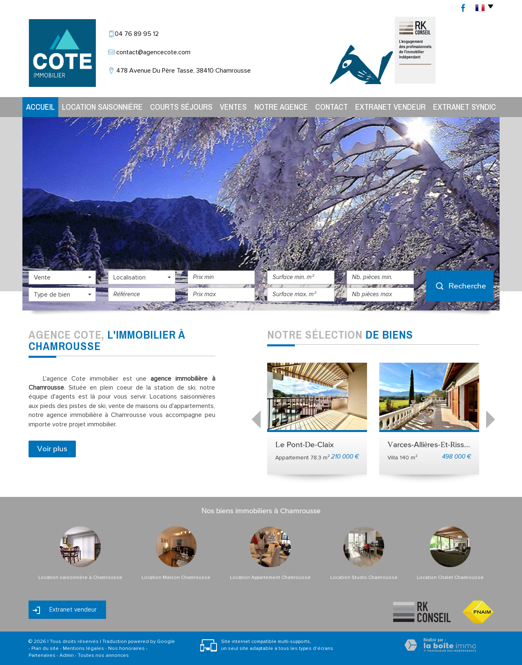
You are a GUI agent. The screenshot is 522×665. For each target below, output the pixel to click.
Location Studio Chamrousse (364, 577)
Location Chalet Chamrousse (450, 577)
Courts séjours (181, 106)
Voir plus (52, 448)
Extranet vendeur (390, 106)
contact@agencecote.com (153, 52)
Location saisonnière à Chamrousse (80, 577)
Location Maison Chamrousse (176, 577)
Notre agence (281, 106)
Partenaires (42, 655)
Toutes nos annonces (103, 655)
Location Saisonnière (102, 106)
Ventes (233, 106)
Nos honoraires (126, 648)
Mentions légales (83, 648)
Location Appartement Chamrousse (270, 577)
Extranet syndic (464, 106)
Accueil (40, 106)
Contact (331, 106)
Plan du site (45, 648)
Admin (67, 655)
